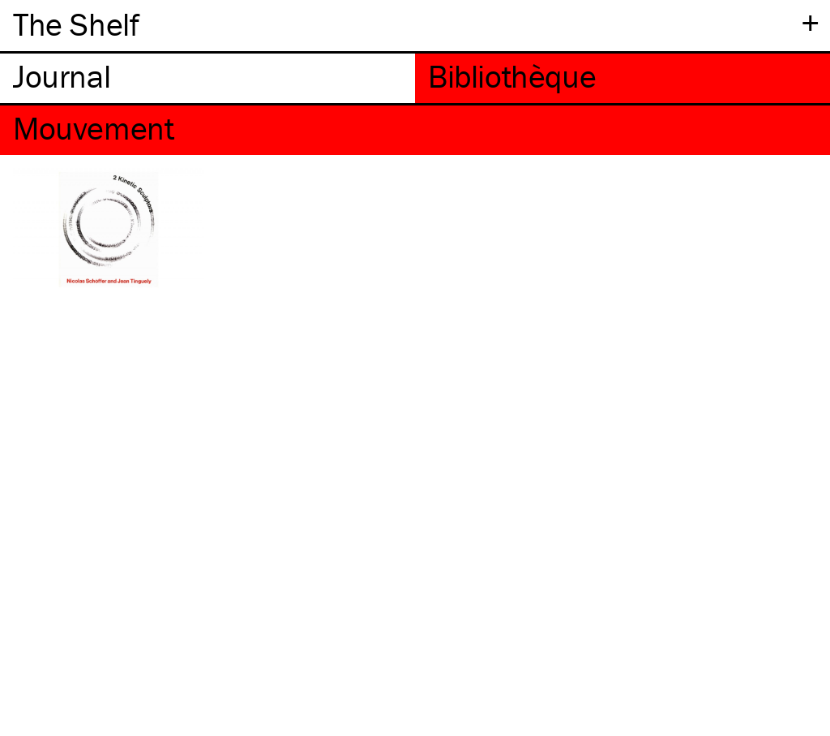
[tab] (207, 78)
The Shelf (76, 24)
